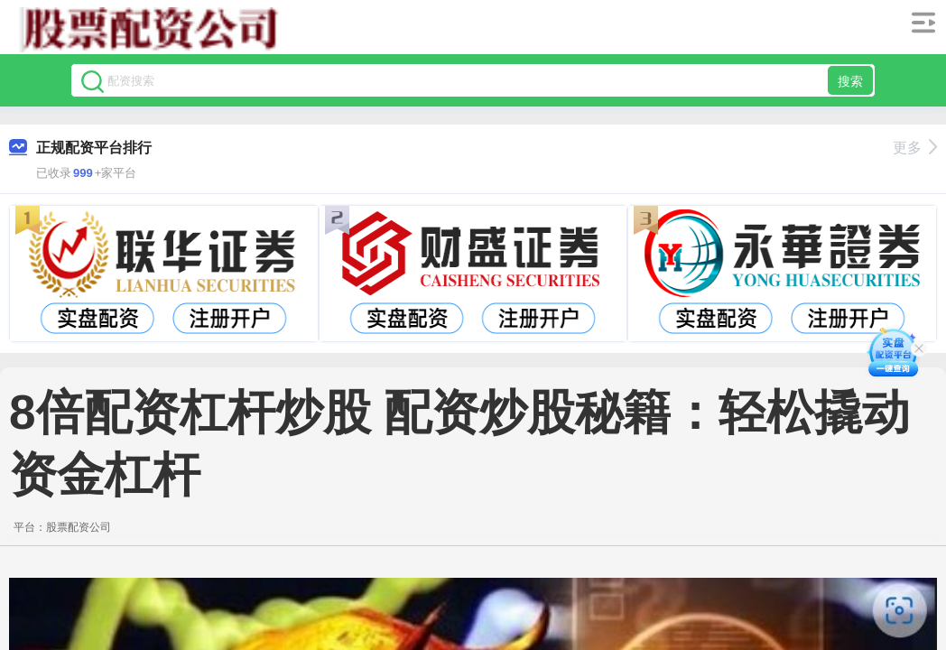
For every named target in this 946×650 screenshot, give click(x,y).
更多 (915, 147)
